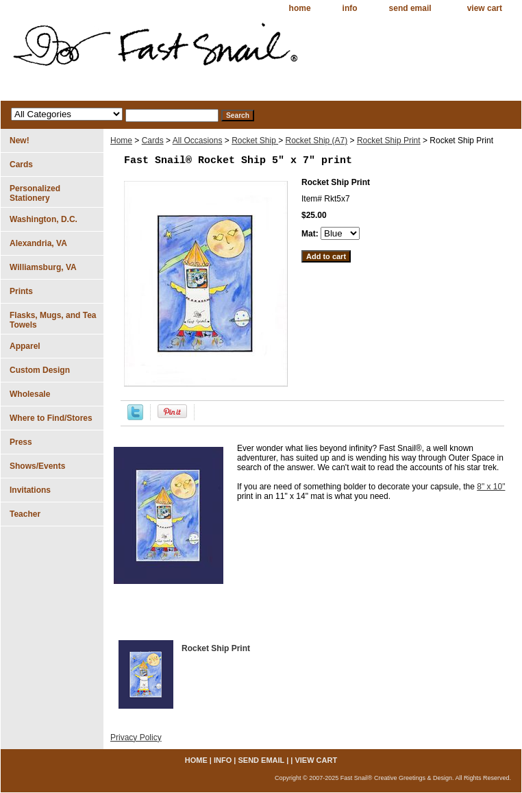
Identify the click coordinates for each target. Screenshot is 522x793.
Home (121, 140)
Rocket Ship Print (389, 140)
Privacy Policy (136, 737)
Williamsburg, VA (43, 267)
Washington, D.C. (43, 219)
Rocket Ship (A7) (317, 140)
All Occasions (198, 140)
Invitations (30, 490)
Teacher (25, 514)
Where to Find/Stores (51, 418)
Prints (21, 291)
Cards (153, 140)
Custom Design (40, 370)
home (300, 8)
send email (410, 8)
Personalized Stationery (35, 193)
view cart (484, 8)
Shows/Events (37, 466)
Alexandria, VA (38, 243)
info (350, 8)
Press (21, 442)
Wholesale (30, 394)
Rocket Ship (255, 140)
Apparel (25, 346)
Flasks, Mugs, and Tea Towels (53, 320)
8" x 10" (491, 486)
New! (19, 140)
